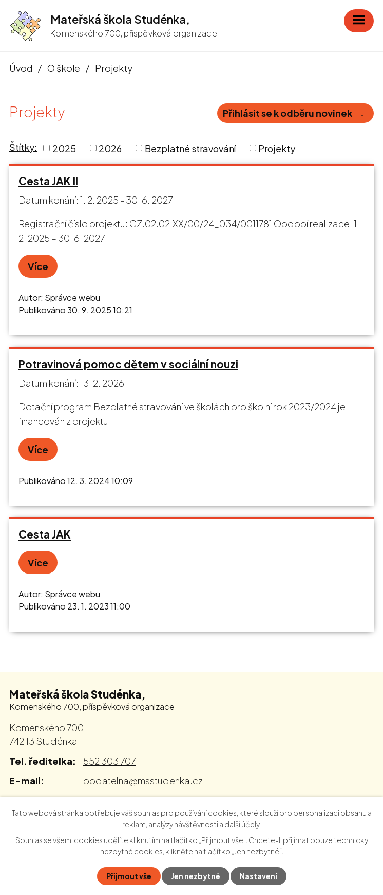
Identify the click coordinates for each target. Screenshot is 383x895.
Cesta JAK (44, 534)
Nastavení (258, 876)
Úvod (20, 68)
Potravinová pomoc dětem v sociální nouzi (128, 364)
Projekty (276, 148)
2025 (64, 148)
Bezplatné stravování (190, 148)
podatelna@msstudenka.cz (143, 780)
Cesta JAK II (48, 181)
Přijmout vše (128, 876)
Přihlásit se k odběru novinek (296, 113)
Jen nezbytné (195, 876)
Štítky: (23, 147)
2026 (110, 148)
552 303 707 (109, 761)
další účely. (242, 824)
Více (38, 266)
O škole (63, 68)
